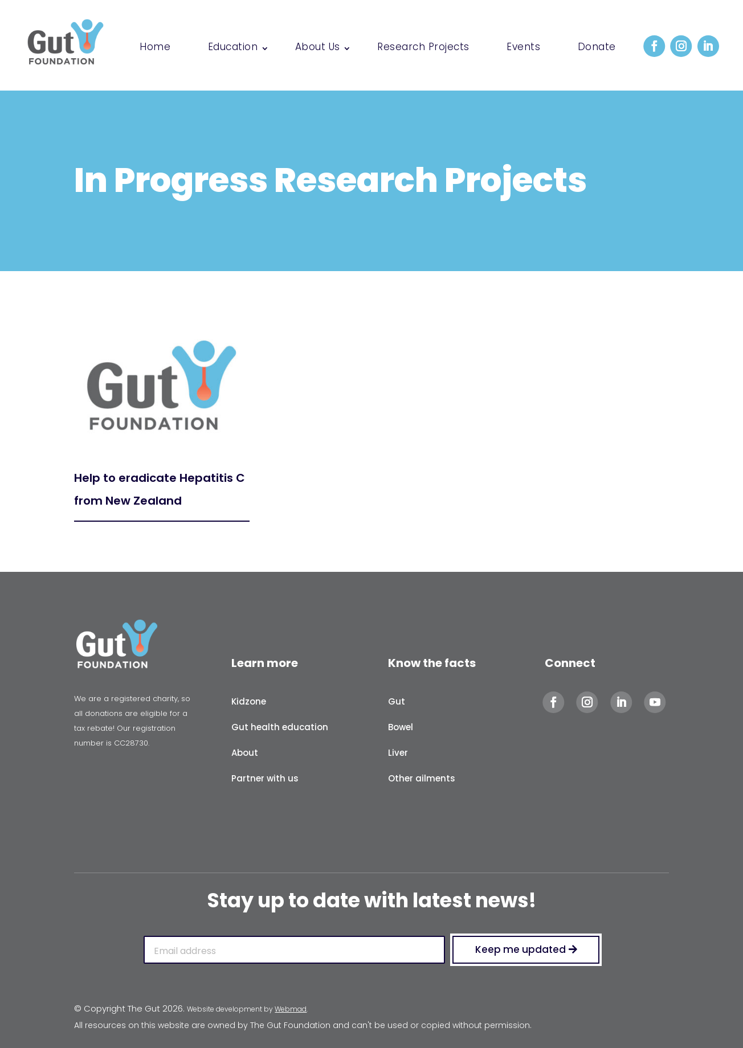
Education (233, 48)
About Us (317, 48)
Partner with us (265, 778)
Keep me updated (520, 949)
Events (523, 48)
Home (155, 48)
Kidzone (248, 701)
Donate (597, 48)
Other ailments (421, 778)
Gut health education (279, 727)
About (244, 753)
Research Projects (423, 48)
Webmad (291, 1009)
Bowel (400, 727)
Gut (396, 701)
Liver (398, 753)
